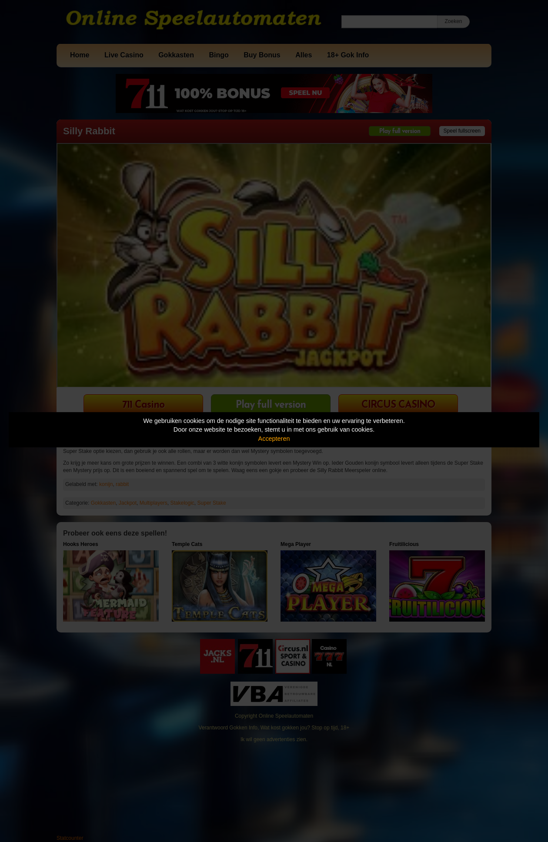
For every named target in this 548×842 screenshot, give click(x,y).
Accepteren (274, 438)
